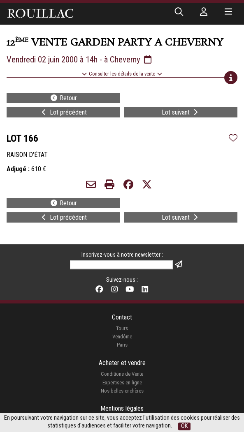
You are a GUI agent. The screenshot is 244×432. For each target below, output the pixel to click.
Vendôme (122, 336)
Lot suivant (181, 112)
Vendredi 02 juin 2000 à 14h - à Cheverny (80, 59)
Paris (122, 345)
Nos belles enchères (122, 391)
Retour (63, 98)
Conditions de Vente (122, 374)
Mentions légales (122, 408)
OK (184, 426)
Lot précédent (63, 112)
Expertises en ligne (122, 382)
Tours (122, 328)
